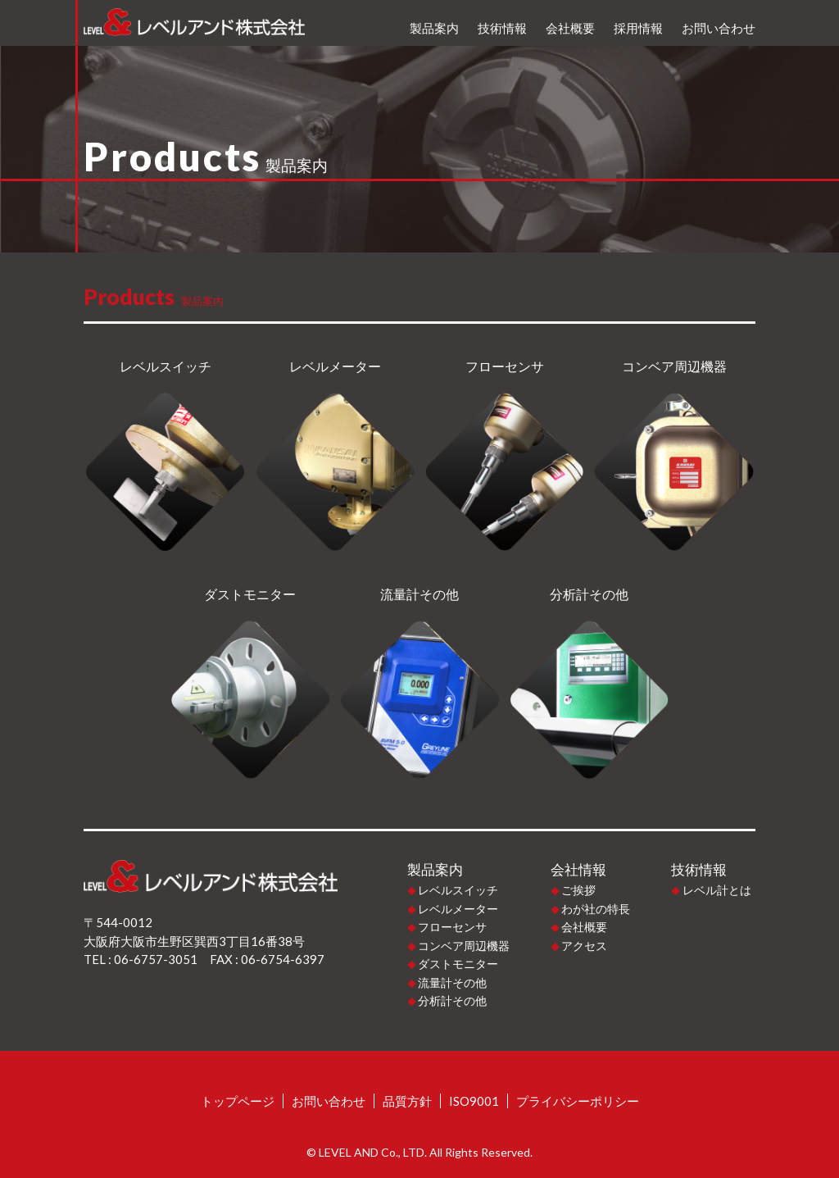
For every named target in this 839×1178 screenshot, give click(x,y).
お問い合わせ (718, 27)
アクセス (584, 946)
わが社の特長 (595, 909)
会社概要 (570, 27)
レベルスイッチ (458, 890)
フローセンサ (452, 927)
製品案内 (434, 27)
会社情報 (578, 870)
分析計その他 (452, 1000)
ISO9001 (474, 1101)
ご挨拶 (578, 890)
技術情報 (502, 27)
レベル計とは (717, 890)
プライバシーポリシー (577, 1101)
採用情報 (638, 27)
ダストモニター (458, 964)
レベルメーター (458, 909)
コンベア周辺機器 (464, 946)
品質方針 (407, 1101)
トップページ (237, 1101)
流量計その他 (452, 982)
